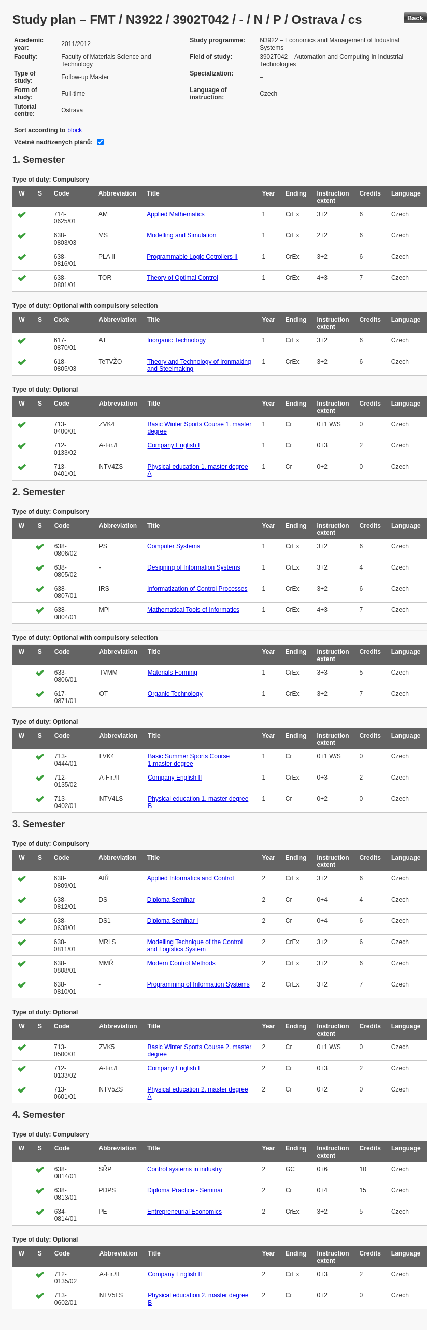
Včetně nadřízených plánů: (53, 142)
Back (415, 18)
